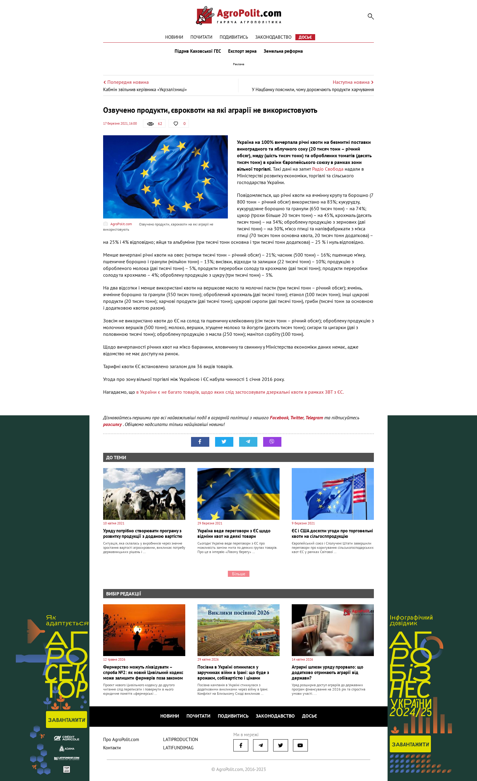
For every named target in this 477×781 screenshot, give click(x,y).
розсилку (113, 424)
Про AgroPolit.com (121, 739)
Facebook (279, 417)
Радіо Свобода (327, 169)
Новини (174, 37)
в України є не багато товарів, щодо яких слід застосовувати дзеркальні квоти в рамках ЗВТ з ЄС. (240, 392)
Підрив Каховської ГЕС (198, 51)
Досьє (305, 37)
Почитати (201, 37)
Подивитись (234, 37)
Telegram (314, 417)
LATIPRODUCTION (180, 739)
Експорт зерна (242, 51)
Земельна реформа (283, 51)
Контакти (112, 748)
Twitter (297, 417)
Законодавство (273, 37)
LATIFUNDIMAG (178, 748)
